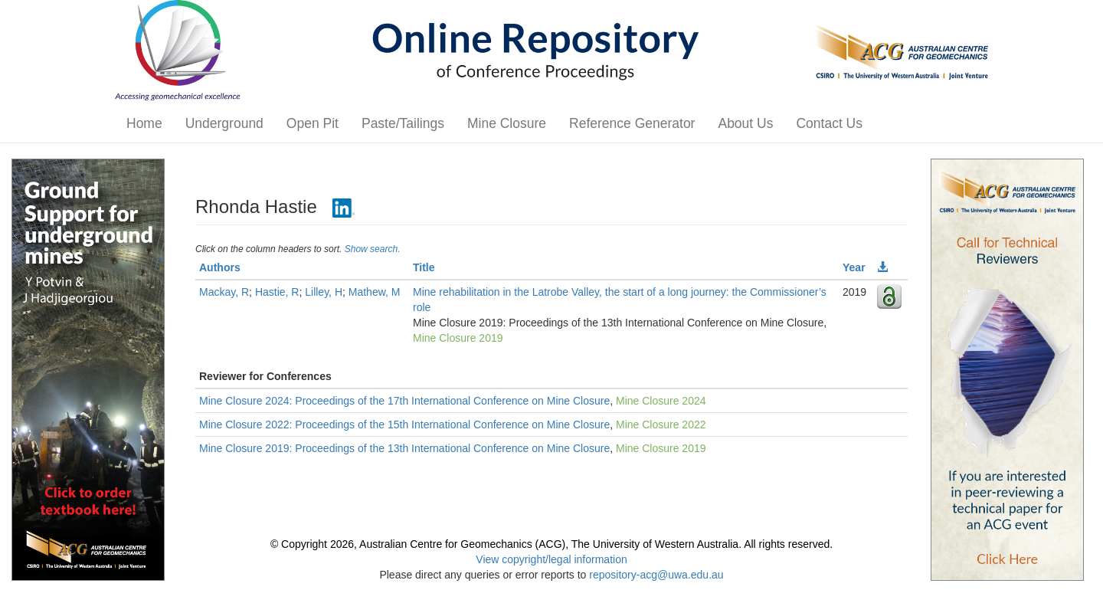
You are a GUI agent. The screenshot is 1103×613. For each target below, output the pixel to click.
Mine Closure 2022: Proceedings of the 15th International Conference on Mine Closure (404, 424)
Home (144, 123)
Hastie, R (277, 292)
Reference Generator (632, 123)
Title (424, 267)
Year (854, 267)
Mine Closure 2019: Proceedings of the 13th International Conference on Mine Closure (404, 448)
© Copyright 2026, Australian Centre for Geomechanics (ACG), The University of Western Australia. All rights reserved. (551, 544)
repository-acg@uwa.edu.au (656, 575)
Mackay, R (224, 292)
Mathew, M (375, 292)
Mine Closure (506, 123)
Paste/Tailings (403, 123)
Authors (220, 267)
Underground (224, 123)
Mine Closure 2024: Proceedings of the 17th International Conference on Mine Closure (404, 401)
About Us (745, 123)
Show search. (373, 249)
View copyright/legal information (551, 559)
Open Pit (312, 123)
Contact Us (829, 123)
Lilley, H (323, 292)
